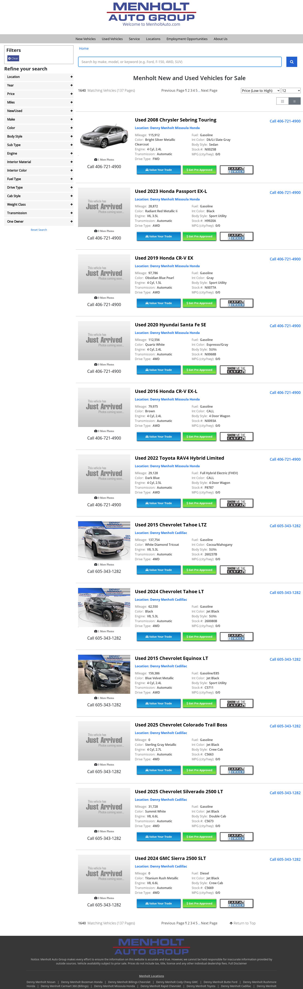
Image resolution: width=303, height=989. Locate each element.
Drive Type (15, 187)
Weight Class (16, 204)
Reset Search (39, 230)
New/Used (14, 111)
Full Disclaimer (237, 963)
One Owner (15, 221)
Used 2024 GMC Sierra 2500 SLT (170, 858)
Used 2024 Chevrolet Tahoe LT (169, 591)
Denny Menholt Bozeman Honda (82, 982)
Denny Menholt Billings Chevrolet (129, 982)
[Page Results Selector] (291, 90)
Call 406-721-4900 (285, 121)
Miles (11, 102)
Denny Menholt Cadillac (236, 986)
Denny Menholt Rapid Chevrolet (161, 986)
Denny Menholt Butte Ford (221, 982)
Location (13, 77)
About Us (220, 39)
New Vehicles (86, 39)
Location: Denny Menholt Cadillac (161, 533)
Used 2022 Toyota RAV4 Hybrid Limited (179, 458)
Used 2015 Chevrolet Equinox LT (171, 658)
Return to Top (243, 923)
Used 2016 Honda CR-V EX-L (166, 391)
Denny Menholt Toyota (201, 986)
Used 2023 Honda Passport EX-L (171, 191)
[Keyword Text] (180, 62)
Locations (153, 39)
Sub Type (13, 145)
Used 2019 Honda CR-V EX (164, 258)
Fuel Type (14, 179)
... (199, 90)
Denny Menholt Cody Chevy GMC (177, 982)
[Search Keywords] (291, 62)
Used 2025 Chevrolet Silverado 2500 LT (179, 791)
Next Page (209, 90)
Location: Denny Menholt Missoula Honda (167, 128)
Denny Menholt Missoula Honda (114, 986)
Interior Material (19, 162)
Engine (12, 153)
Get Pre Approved (199, 170)
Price (10, 94)
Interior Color (17, 170)
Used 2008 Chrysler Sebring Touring (175, 120)
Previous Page (172, 90)
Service (134, 39)
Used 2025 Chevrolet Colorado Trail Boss (181, 725)
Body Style (14, 136)
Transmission (17, 213)
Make (11, 119)
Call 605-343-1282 (285, 526)
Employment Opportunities (187, 39)
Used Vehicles (112, 39)
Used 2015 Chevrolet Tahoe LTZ (171, 525)
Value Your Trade (159, 170)
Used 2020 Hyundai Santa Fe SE (170, 324)
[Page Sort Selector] (260, 90)
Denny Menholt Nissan (41, 982)
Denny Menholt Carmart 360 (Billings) (65, 986)
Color (11, 128)
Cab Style (13, 196)
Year (10, 85)
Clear (13, 58)
